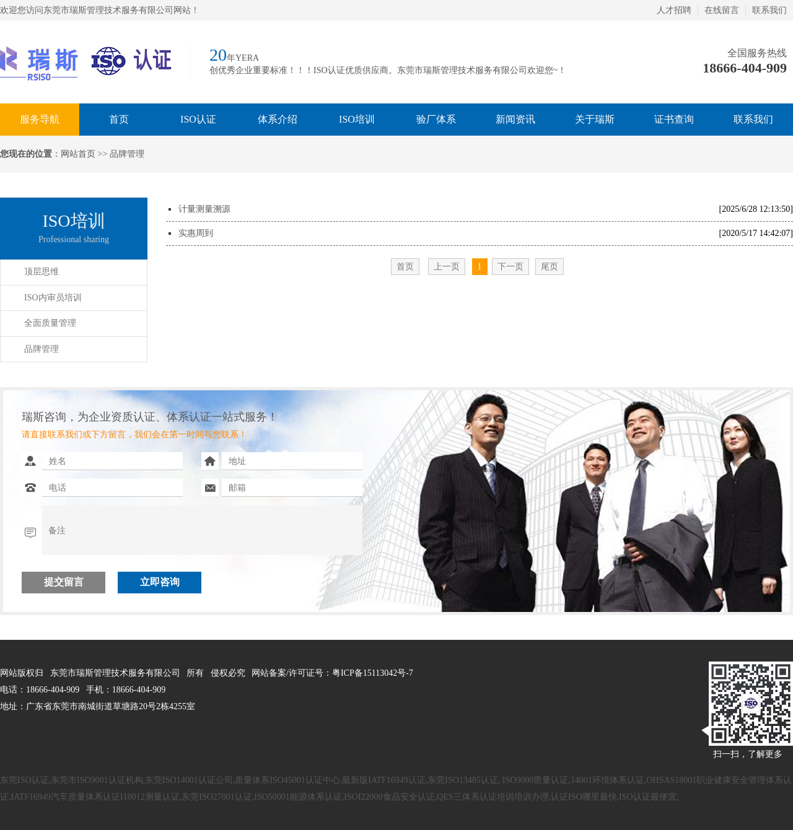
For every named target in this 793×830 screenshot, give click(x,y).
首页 (119, 119)
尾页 (549, 266)
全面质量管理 (50, 323)
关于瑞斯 (595, 119)
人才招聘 (674, 10)
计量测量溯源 (204, 209)
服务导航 (39, 119)
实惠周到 (195, 233)
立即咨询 (160, 582)
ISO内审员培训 (53, 297)
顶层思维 (41, 271)
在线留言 (721, 10)
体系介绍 (277, 119)
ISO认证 (198, 119)
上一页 (447, 266)
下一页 (510, 266)
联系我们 (769, 10)
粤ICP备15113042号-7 (372, 673)
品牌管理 (41, 349)
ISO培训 (357, 119)
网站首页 (78, 154)
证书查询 (674, 119)
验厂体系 (436, 119)
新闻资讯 (515, 119)
